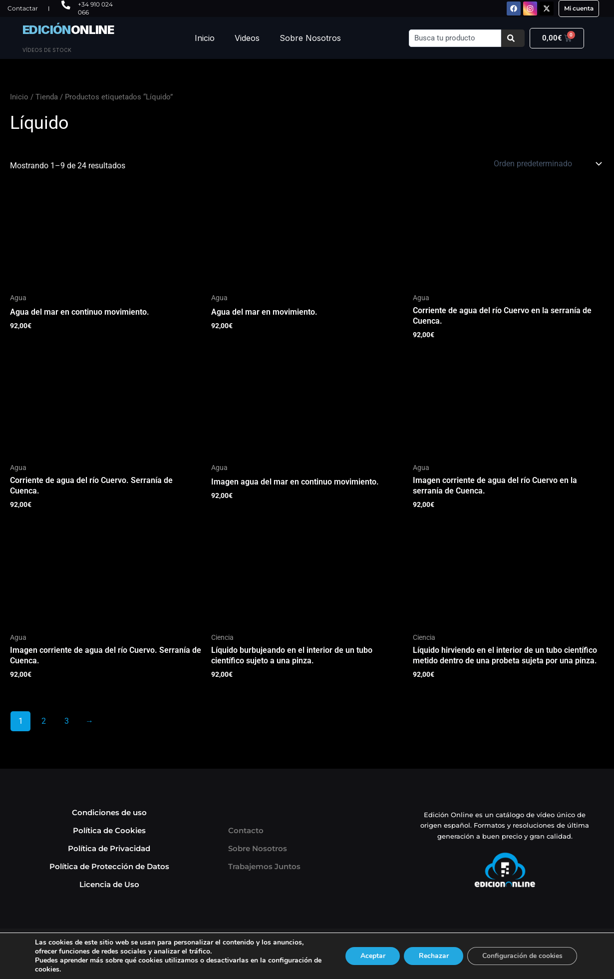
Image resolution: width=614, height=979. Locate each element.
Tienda (46, 96)
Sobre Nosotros (310, 38)
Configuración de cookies (521, 956)
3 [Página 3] (66, 721)
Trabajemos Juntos (264, 866)
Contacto (246, 830)
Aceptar (370, 956)
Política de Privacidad (109, 848)
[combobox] (455, 38)
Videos (247, 38)
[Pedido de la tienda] (547, 164)
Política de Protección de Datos (109, 866)
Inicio (205, 38)
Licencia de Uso (109, 884)
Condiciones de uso (109, 812)
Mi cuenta (579, 8)
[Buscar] (513, 38)
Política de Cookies (109, 830)
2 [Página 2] (43, 721)
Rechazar (432, 956)
